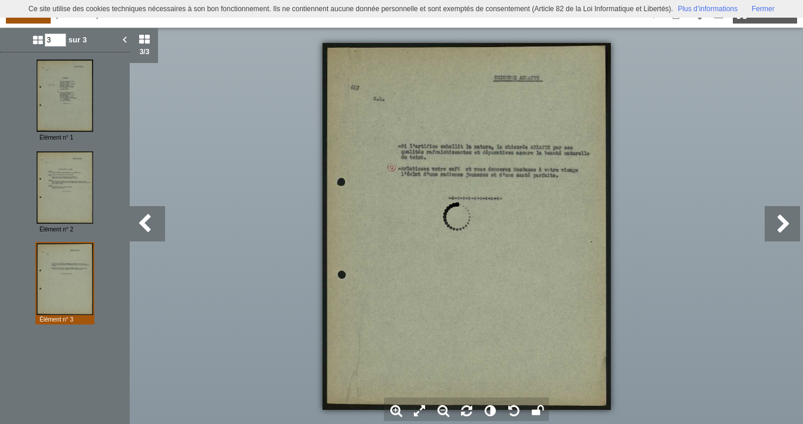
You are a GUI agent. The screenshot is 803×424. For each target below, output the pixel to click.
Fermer (763, 9)
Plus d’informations (708, 9)
